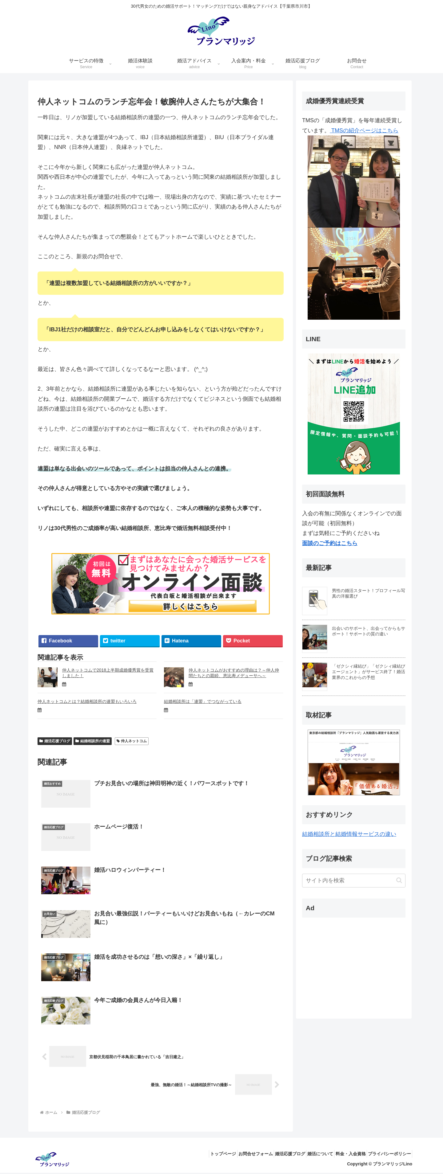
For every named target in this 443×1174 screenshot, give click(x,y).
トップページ (200, 1154)
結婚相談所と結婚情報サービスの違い (352, 834)
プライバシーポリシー (387, 1154)
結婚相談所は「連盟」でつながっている (202, 701)
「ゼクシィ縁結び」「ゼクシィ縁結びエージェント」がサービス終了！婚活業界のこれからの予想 (371, 672)
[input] (357, 880)
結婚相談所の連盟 (92, 741)
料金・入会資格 (344, 1154)
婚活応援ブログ (54, 741)
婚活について (310, 1154)
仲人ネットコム (132, 741)
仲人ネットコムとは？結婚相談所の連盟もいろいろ (87, 701)
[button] (402, 880)
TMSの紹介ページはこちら (357, 223)
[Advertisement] (343, 960)
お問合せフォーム (236, 1154)
